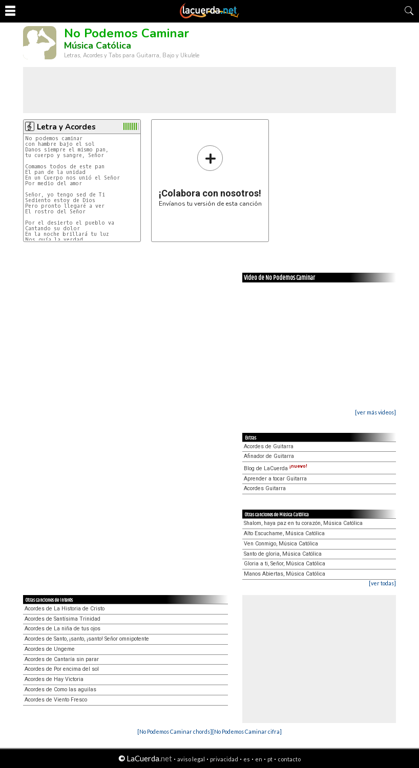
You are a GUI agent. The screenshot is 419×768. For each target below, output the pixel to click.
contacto (289, 759)
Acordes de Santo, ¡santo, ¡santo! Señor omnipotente (87, 638)
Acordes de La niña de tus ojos (62, 628)
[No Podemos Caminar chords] (174, 731)
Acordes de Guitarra (269, 446)
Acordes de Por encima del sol (62, 669)
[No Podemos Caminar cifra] (247, 731)
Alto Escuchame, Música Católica (284, 533)
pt (270, 759)
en (258, 759)
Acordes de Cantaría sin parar (62, 659)
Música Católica (97, 45)
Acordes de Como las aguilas (60, 689)
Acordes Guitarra (265, 488)
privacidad (224, 759)
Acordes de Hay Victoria (54, 679)
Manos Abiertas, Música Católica (284, 573)
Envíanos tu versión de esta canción (210, 176)
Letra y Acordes (66, 127)
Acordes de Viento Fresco (56, 699)
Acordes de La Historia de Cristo (64, 608)
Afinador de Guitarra (269, 456)
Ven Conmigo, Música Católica (281, 543)
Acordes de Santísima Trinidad (62, 619)
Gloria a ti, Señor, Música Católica (284, 563)
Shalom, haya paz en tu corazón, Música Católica (303, 523)
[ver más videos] (375, 412)
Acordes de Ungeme (50, 649)
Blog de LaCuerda (275, 468)
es (246, 759)
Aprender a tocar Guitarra (275, 478)
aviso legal (191, 759)
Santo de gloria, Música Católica (283, 554)
